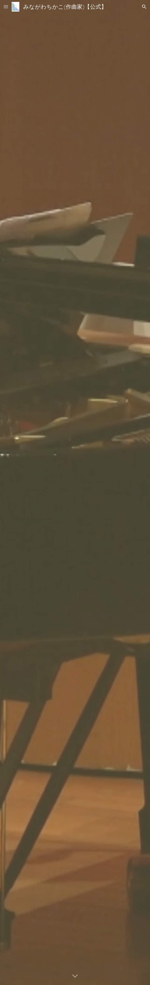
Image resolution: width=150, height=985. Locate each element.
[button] (6, 6)
